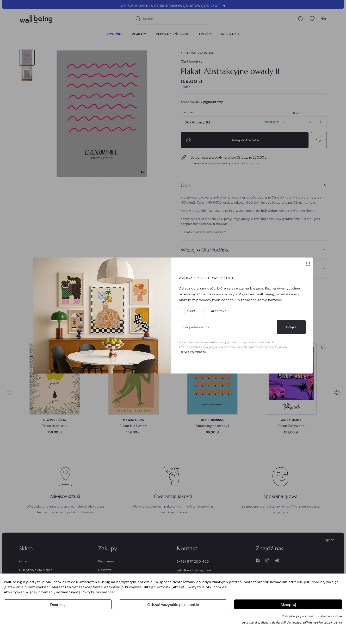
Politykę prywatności (99, 592)
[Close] (308, 264)
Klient (191, 311)
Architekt (218, 311)
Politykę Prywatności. (193, 352)
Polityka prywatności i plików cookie (312, 616)
